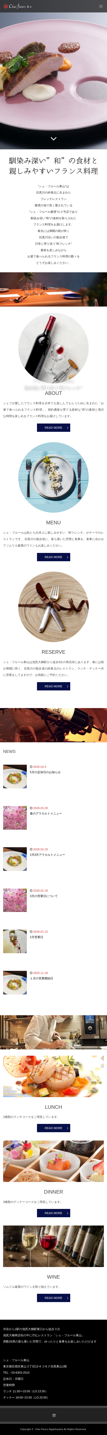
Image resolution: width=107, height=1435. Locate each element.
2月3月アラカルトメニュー (47, 854)
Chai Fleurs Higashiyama (49, 1429)
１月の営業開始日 (41, 978)
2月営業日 (36, 937)
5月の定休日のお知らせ (45, 772)
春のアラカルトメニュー (46, 813)
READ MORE (53, 427)
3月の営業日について (44, 896)
